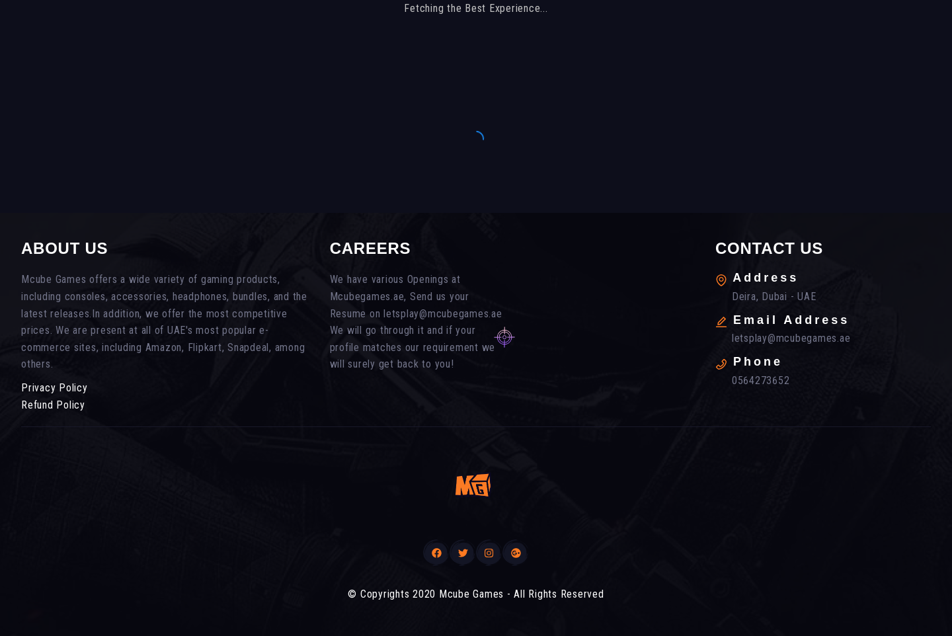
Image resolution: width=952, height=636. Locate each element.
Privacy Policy (54, 387)
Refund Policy (53, 405)
